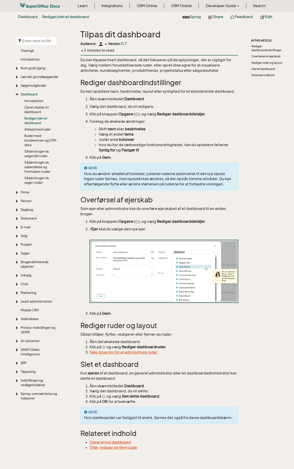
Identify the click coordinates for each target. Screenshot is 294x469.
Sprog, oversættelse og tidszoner (39, 396)
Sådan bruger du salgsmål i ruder (36, 153)
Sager (25, 253)
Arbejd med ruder (37, 129)
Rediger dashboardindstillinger (266, 48)
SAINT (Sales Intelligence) (30, 352)
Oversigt (27, 51)
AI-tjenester (30, 341)
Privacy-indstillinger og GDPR (38, 330)
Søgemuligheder (33, 85)
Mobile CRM (30, 310)
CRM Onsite (181, 5)
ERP (24, 363)
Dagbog (27, 210)
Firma (25, 192)
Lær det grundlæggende (39, 77)
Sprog (192, 16)
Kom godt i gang (33, 68)
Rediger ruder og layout (267, 62)
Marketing (28, 293)
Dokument (29, 218)
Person (26, 201)
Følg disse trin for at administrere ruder (123, 352)
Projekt (26, 244)
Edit (266, 16)
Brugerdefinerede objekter (35, 264)
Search (259, 5)
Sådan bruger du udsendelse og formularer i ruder (37, 166)
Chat (24, 284)
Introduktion (30, 59)
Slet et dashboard (263, 69)
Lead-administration (36, 301)
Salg (24, 236)
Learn (83, 5)
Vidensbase (30, 319)
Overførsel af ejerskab (266, 56)
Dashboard (28, 16)
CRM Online (147, 5)
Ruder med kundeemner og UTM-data (40, 140)
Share (215, 16)
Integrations (112, 5)
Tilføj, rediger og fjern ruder (114, 447)
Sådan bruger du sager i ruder (36, 180)
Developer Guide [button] (222, 5)
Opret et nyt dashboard (110, 442)
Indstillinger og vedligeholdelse (33, 382)
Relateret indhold (263, 75)
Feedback (242, 16)
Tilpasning (28, 372)
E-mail (25, 227)
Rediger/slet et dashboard (65, 16)
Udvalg (26, 275)
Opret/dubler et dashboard (36, 109)
